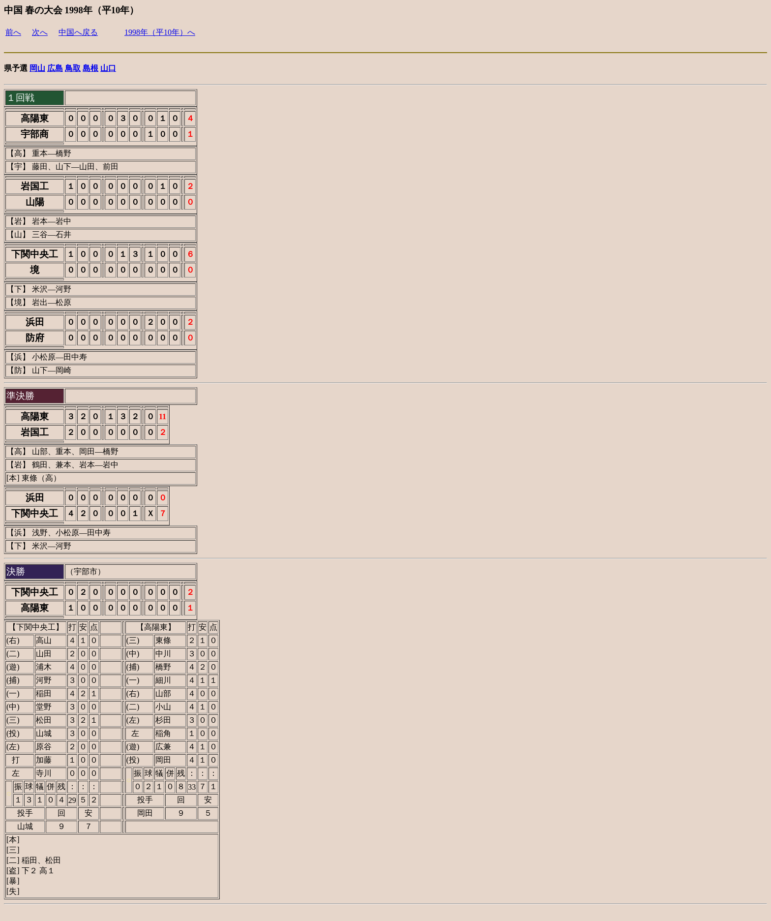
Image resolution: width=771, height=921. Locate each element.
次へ (40, 32)
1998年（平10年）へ (159, 32)
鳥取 (73, 68)
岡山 (37, 68)
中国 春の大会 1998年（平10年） (71, 10)
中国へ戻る (78, 32)
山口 (108, 68)
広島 (55, 68)
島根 (90, 68)
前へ (13, 32)
